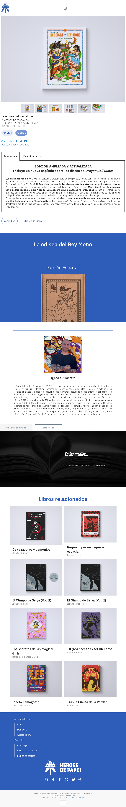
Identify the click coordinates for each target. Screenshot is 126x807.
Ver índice (9, 221)
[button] (10, 59)
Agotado (21, 133)
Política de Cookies (78, 797)
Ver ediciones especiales (15, 144)
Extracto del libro (32, 221)
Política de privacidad (27, 750)
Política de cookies (26, 756)
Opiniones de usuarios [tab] (16, 428)
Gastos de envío (25, 734)
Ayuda (20, 724)
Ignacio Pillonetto (13, 126)
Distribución (22, 729)
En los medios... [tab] (48, 428)
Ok (63, 803)
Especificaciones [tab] (32, 156)
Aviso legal (22, 745)
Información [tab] (10, 156)
